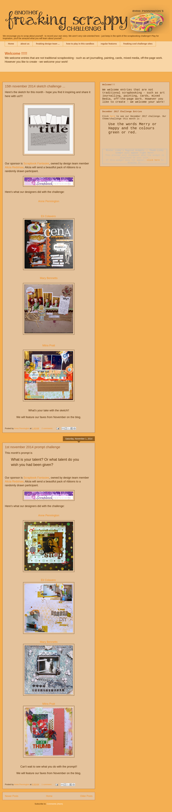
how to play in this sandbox (80, 43)
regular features (109, 43)
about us (25, 43)
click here (153, 160)
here (112, 116)
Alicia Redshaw (14, 167)
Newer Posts (11, 796)
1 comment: (47, 784)
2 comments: (47, 428)
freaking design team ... (48, 43)
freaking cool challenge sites (137, 43)
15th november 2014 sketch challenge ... (35, 86)
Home (11, 43)
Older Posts (86, 796)
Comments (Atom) (55, 804)
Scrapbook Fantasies (36, 163)
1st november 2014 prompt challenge (32, 447)
